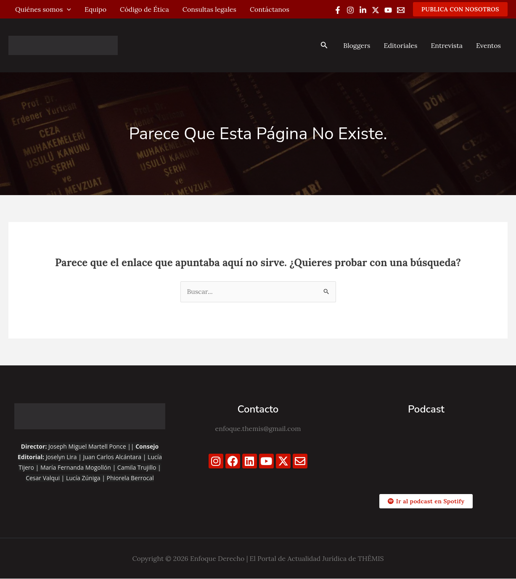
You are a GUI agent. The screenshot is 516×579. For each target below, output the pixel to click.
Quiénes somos (43, 9)
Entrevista (447, 45)
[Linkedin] (363, 10)
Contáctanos (269, 9)
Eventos (488, 45)
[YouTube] (388, 10)
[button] (460, 9)
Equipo (95, 9)
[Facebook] (337, 10)
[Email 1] (401, 10)
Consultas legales (209, 9)
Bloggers (356, 45)
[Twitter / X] (375, 10)
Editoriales (400, 45)
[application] (67, 9)
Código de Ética (144, 9)
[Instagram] (350, 10)
